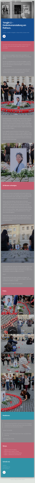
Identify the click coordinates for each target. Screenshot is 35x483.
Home (4, 36)
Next (4, 472)
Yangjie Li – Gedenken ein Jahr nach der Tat (12, 454)
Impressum (12, 479)
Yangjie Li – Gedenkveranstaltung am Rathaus (13, 452)
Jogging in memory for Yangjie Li (10, 449)
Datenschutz (16, 479)
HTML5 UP (23, 479)
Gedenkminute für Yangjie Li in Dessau (11, 451)
